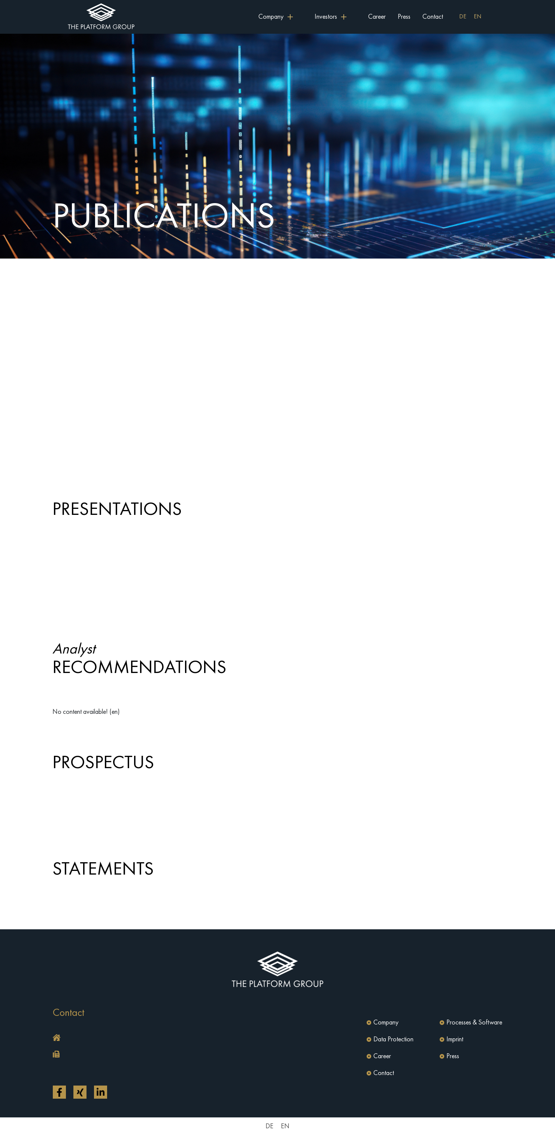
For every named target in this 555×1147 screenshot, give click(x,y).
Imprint (454, 1039)
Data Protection (393, 1039)
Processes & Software (474, 1022)
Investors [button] (326, 16)
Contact (432, 16)
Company (385, 1022)
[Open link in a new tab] (59, 1092)
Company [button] (270, 16)
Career (377, 16)
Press (404, 16)
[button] (163, 1038)
